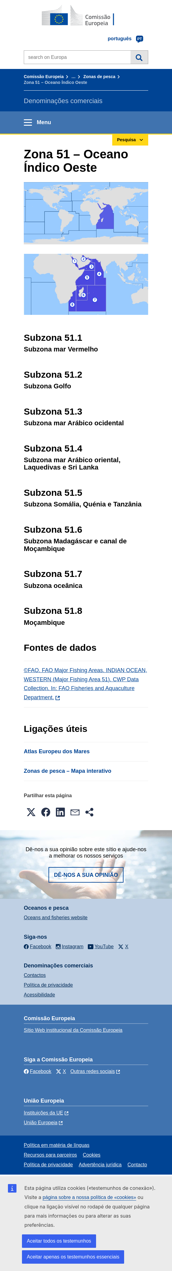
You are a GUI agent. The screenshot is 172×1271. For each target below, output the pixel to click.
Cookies (92, 1155)
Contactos (35, 975)
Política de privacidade (48, 985)
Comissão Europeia (44, 76)
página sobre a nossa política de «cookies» (89, 1197)
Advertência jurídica (100, 1164)
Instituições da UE (43, 1112)
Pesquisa (139, 57)
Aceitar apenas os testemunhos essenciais (73, 1256)
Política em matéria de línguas (56, 1145)
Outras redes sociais (92, 1071)
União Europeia (40, 1122)
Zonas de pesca (99, 76)
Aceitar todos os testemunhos (59, 1241)
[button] (31, 812)
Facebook (37, 1071)
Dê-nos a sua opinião (86, 875)
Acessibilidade (39, 994)
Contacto (137, 1164)
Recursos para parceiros (50, 1155)
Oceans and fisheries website (56, 917)
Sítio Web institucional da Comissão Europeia (73, 1030)
